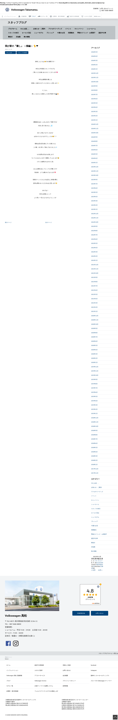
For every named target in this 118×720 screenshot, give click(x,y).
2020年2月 (94, 358)
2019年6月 (94, 392)
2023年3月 (94, 201)
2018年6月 (94, 443)
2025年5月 (94, 103)
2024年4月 (94, 158)
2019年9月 (94, 379)
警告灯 (10, 37)
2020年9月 (94, 328)
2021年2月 (94, 307)
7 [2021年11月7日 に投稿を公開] (101, 561)
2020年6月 (94, 341)
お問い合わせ (99, 613)
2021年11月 (94, 269)
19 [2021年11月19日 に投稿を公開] (99, 564)
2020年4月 (94, 350)
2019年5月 (94, 396)
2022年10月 (94, 222)
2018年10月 (94, 426)
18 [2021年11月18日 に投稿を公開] (97, 564)
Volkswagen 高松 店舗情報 (14, 675)
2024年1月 (94, 162)
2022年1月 (94, 260)
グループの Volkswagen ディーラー (101, 681)
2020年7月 (94, 337)
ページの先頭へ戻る (115, 717)
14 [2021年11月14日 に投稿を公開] (102, 563)
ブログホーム (12, 29)
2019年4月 (94, 401)
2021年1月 (94, 311)
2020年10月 (94, 324)
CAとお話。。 (25, 29)
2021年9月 (94, 277)
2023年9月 (94, 179)
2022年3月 (94, 252)
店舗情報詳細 (81, 613)
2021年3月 (94, 303)
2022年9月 (94, 226)
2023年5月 (94, 192)
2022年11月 (94, 218)
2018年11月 (94, 422)
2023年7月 (94, 184)
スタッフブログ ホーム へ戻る (108, 653)
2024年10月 (94, 133)
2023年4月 (94, 196)
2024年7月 (94, 145)
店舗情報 (95, 8)
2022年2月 (94, 256)
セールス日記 (26, 33)
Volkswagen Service (40, 681)
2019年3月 (94, 405)
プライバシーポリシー (69, 681)
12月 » (100, 570)
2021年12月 (94, 264)
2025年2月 (94, 116)
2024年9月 (94, 137)
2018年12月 (94, 418)
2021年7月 (94, 286)
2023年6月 (94, 188)
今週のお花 (61, 33)
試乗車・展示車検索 (12, 691)
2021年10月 (94, 273)
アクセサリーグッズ (55, 29)
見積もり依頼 (67, 665)
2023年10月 (94, 175)
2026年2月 (94, 65)
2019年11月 (94, 371)
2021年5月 (94, 294)
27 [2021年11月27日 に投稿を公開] (100, 566)
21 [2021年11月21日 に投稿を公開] (102, 564)
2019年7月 (94, 388)
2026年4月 (94, 56)
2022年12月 (94, 213)
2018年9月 (94, 430)
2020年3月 (94, 354)
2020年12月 (94, 316)
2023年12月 (94, 167)
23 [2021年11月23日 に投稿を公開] (94, 566)
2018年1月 (94, 464)
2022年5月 (94, 243)
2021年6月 (94, 290)
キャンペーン (79, 29)
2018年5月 (94, 447)
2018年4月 (94, 452)
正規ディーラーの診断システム (44, 686)
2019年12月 (94, 367)
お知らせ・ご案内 (39, 29)
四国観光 (71, 33)
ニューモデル (38, 33)
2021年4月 (94, 299)
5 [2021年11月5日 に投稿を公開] (98, 561)
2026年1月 (94, 69)
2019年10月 (94, 375)
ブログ (8, 681)
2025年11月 (94, 77)
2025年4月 (94, 107)
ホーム (8, 665)
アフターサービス (40, 675)
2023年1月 (94, 209)
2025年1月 (94, 120)
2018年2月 (94, 460)
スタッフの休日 (13, 33)
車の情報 (27, 37)
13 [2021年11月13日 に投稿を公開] (100, 563)
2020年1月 (94, 362)
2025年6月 (94, 99)
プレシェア (50, 33)
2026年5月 (94, 52)
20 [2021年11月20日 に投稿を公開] (100, 564)
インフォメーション (12, 670)
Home (6, 659)
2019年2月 (94, 409)
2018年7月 (94, 439)
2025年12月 (94, 73)
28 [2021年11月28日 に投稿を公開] (102, 566)
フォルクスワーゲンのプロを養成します (46, 691)
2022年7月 (94, 235)
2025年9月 (94, 86)
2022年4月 (94, 247)
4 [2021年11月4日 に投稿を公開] (96, 561)
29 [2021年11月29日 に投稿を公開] (92, 568)
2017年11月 (94, 473)
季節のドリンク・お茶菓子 (86, 33)
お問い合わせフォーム (106, 8)
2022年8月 (94, 230)
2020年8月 (94, 333)
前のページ (8, 222)
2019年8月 (94, 384)
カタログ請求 (38, 670)
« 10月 (93, 570)
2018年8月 (94, 435)
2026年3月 (94, 60)
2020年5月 (94, 345)
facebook (93, 665)
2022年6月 (94, 239)
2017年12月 (94, 469)
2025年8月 (94, 90)
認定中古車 (102, 33)
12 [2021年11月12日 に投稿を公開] (99, 563)
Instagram (94, 670)
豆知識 (18, 37)
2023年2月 (94, 205)
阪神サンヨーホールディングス (100, 675)
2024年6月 (94, 150)
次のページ (48, 222)
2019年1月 (94, 413)
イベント (68, 29)
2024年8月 (94, 141)
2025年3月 (94, 111)
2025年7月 (94, 94)
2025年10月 (94, 82)
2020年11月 (94, 320)
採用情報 (65, 686)
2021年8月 (94, 282)
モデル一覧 (9, 686)
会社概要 (65, 675)
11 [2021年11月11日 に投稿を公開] (97, 563)
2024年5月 (94, 154)
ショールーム (91, 29)
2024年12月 (94, 124)
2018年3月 (94, 456)
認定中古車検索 (39, 665)
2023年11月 (94, 171)
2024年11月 (94, 128)
